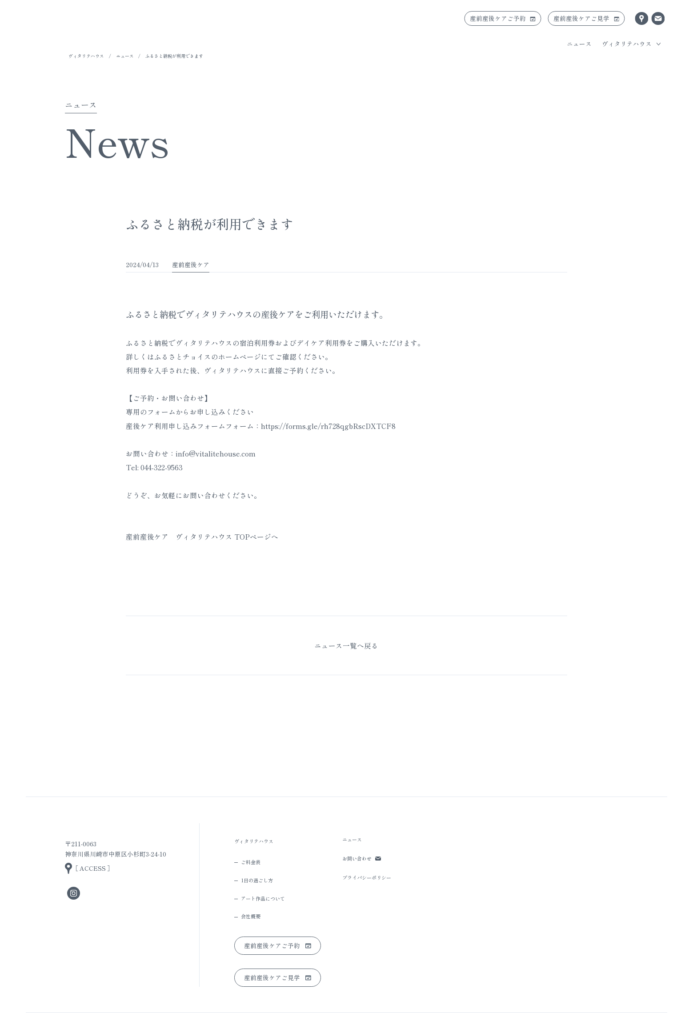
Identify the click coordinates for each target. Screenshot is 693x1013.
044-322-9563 (161, 467)
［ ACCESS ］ (92, 868)
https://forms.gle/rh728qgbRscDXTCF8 (328, 426)
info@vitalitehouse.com (216, 453)
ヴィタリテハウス (86, 55)
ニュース (579, 43)
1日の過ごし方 (257, 880)
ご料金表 (250, 861)
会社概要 (250, 916)
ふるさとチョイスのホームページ (207, 356)
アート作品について (263, 898)
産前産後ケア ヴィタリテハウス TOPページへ (202, 536)
